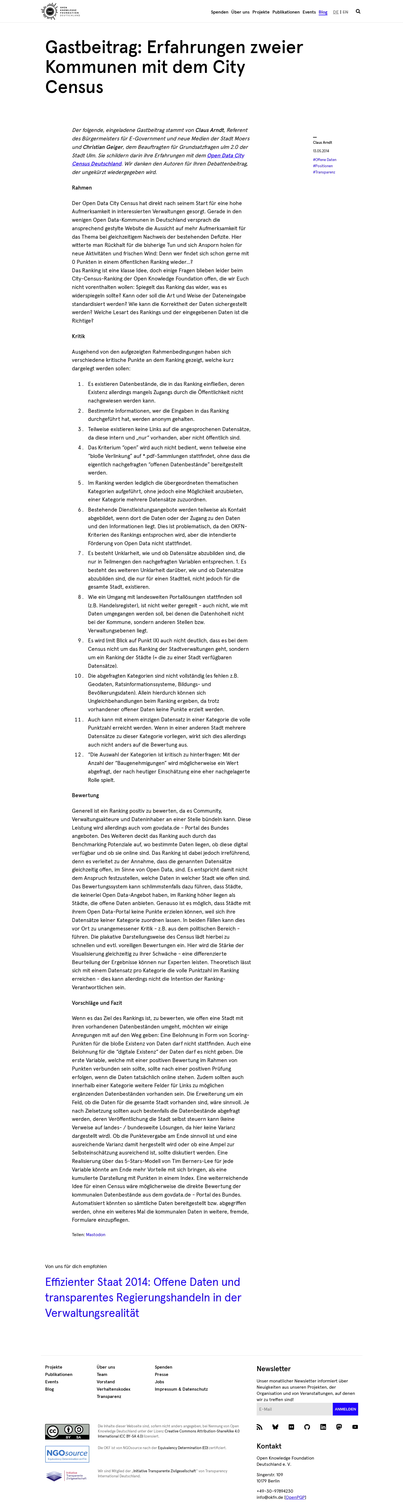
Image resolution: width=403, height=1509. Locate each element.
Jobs (159, 1382)
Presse (161, 1374)
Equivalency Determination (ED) (183, 1448)
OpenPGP (295, 1497)
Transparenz (109, 1396)
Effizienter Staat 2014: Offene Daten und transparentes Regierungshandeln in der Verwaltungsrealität (143, 1298)
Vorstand (106, 1382)
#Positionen (323, 166)
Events (309, 12)
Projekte (261, 12)
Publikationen (286, 12)
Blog (323, 12)
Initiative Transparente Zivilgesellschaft (164, 1471)
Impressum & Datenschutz (181, 1389)
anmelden (345, 1409)
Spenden (219, 12)
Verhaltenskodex (113, 1389)
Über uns (240, 12)
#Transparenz (324, 172)
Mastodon (95, 1234)
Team (102, 1374)
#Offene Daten (324, 160)
